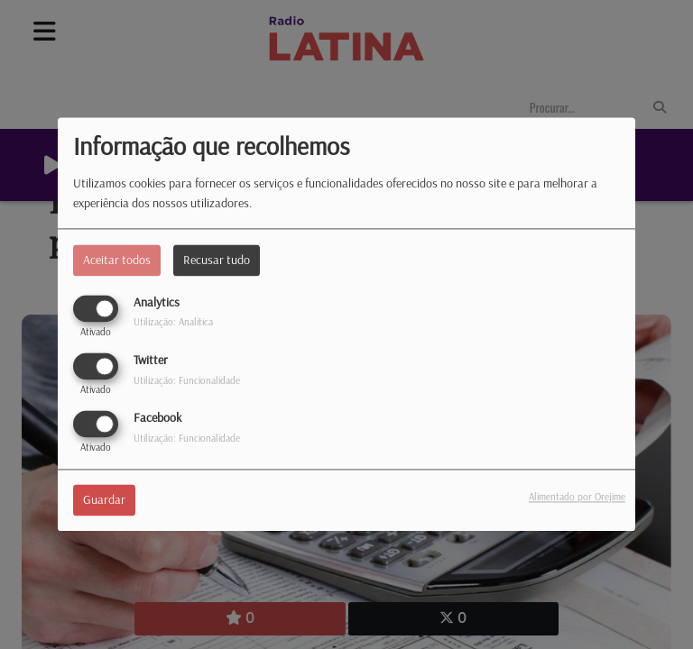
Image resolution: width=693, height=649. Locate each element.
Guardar (104, 500)
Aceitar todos (117, 259)
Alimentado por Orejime (577, 497)
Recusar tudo (216, 259)
